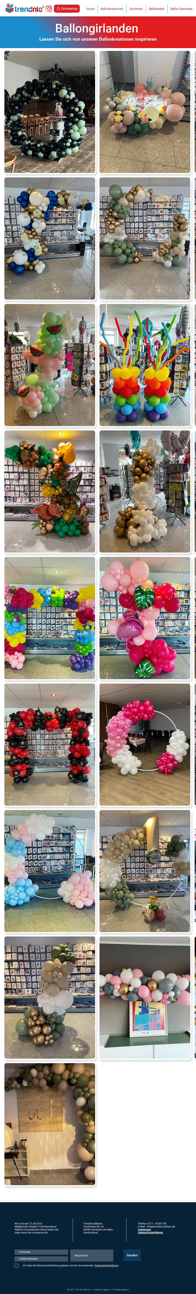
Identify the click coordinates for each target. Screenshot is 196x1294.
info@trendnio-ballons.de (161, 1226)
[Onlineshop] (67, 9)
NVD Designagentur (119, 1289)
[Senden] (132, 1255)
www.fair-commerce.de (34, 1232)
